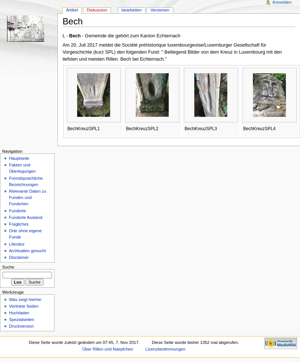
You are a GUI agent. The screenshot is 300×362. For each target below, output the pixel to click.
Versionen (160, 10)
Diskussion (97, 10)
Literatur (16, 244)
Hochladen (19, 313)
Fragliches (19, 224)
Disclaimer (19, 257)
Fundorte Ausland (25, 217)
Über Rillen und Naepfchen (107, 349)
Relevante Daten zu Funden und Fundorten (27, 197)
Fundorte (17, 211)
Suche (8, 267)
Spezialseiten (21, 319)
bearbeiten (132, 10)
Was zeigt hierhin (25, 299)
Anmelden (282, 2)
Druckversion (21, 326)
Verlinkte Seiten (24, 306)
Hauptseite (19, 158)
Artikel (72, 10)
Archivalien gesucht (27, 250)
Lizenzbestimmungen (165, 349)
